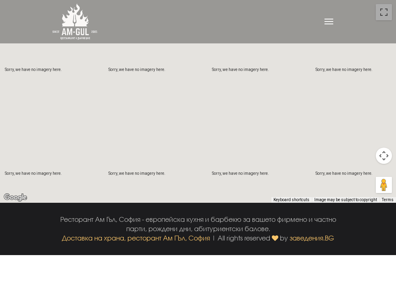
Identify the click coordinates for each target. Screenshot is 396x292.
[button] (198, 93)
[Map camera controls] (384, 156)
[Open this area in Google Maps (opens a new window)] (15, 197)
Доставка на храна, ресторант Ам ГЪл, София (136, 238)
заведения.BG (312, 238)
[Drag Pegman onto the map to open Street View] (384, 185)
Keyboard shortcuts (291, 200)
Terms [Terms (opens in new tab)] (388, 200)
